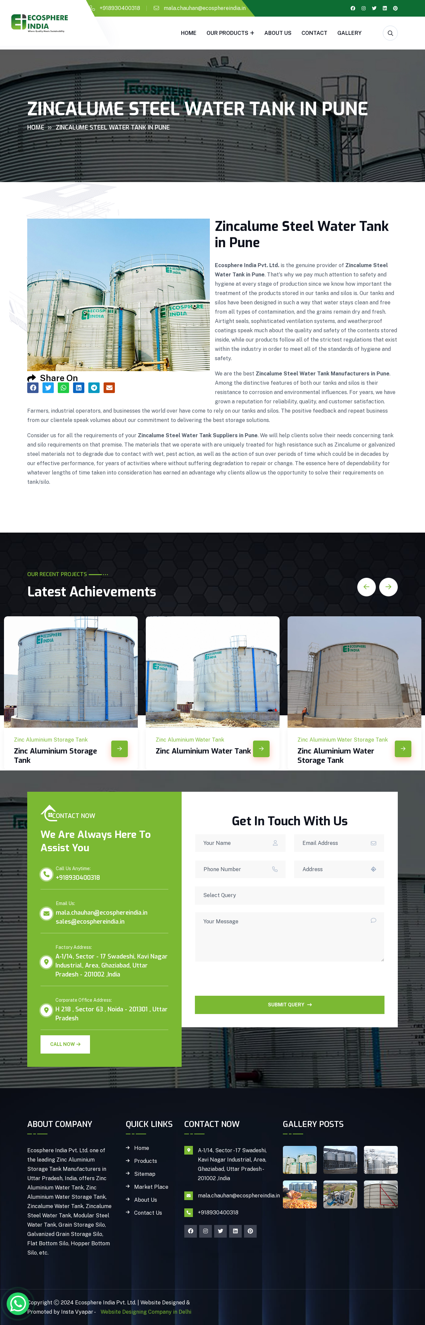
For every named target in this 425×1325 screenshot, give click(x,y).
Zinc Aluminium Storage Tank (55, 755)
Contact (314, 33)
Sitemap (144, 1174)
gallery (349, 33)
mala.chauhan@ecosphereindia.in (205, 8)
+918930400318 (120, 8)
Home (189, 33)
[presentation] (245, 983)
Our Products (227, 33)
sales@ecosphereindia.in (90, 922)
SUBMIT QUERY (290, 1004)
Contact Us (148, 1213)
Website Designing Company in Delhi (145, 1312)
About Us (278, 33)
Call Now (65, 1044)
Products (145, 1161)
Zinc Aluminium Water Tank (203, 751)
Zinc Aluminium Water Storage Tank (336, 755)
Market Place (151, 1187)
